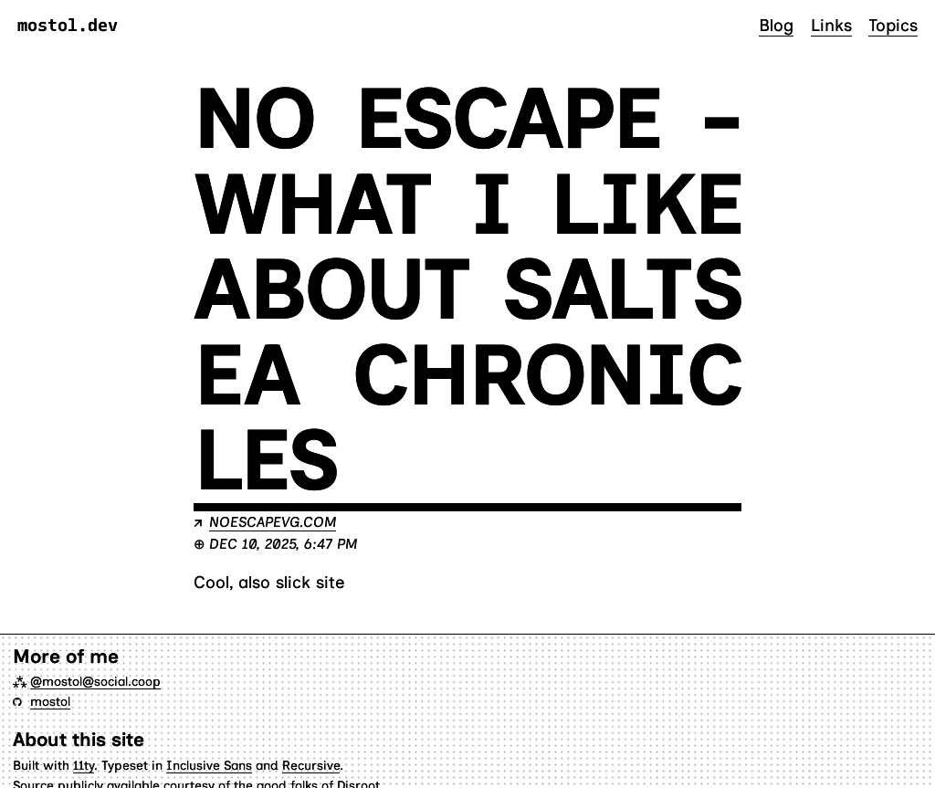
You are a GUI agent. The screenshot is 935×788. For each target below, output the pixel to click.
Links (831, 25)
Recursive (311, 765)
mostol (50, 701)
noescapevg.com (272, 522)
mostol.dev (67, 26)
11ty (83, 765)
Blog (776, 25)
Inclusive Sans (209, 765)
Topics (893, 25)
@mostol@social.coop (95, 681)
